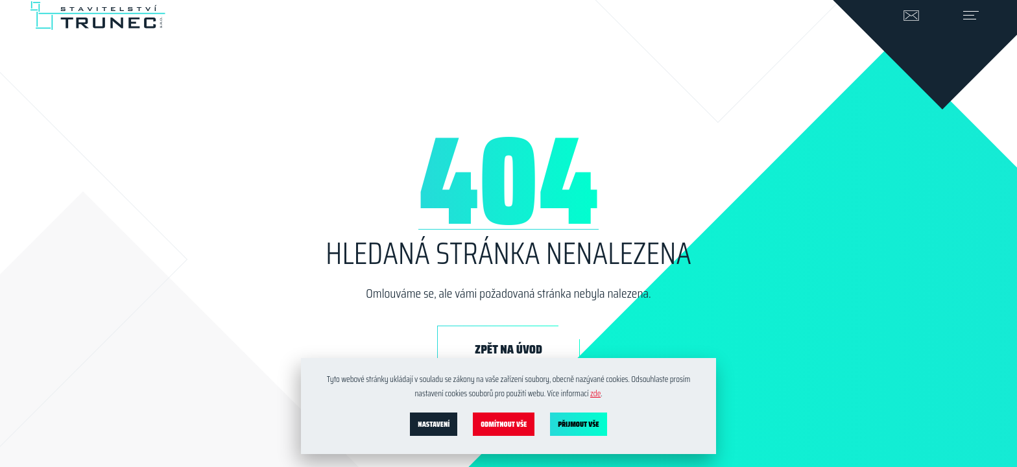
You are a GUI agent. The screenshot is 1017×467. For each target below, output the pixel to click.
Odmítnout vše (504, 424)
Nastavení (433, 424)
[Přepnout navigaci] (960, 36)
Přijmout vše (578, 424)
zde (595, 393)
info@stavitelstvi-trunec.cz (900, 36)
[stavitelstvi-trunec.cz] (97, 26)
